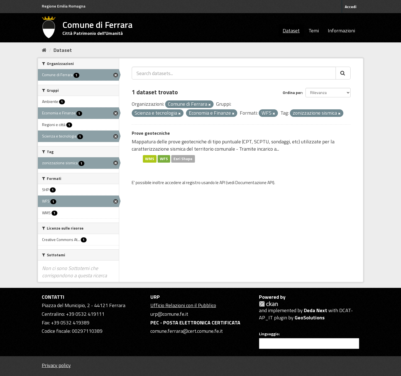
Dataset (291, 30)
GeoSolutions (310, 317)
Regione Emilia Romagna (63, 6)
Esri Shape (182, 159)
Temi (314, 30)
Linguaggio (269, 334)
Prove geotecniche (151, 133)
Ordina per (292, 92)
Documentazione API (254, 182)
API (222, 182)
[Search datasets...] (234, 73)
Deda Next (315, 310)
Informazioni (341, 30)
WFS (164, 159)
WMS (149, 159)
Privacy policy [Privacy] (56, 365)
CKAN (268, 304)
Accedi (350, 6)
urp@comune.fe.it (169, 314)
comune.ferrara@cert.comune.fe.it (186, 331)
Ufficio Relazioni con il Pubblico (183, 305)
